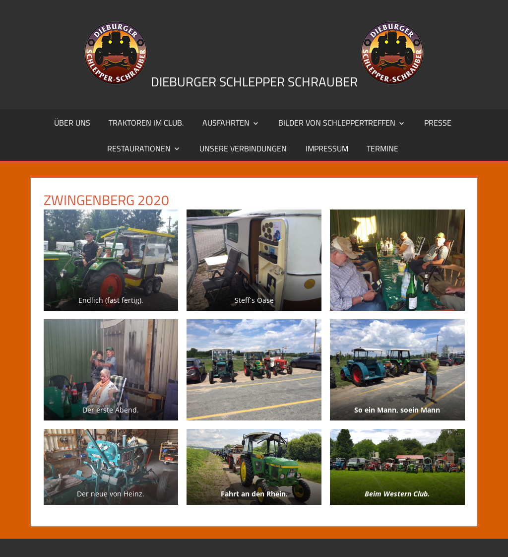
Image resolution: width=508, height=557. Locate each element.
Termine (382, 148)
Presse (437, 123)
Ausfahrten (226, 123)
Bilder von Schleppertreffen (336, 123)
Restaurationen (139, 148)
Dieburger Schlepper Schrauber (254, 81)
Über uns (72, 123)
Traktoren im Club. (146, 123)
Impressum (327, 148)
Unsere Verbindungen (243, 148)
